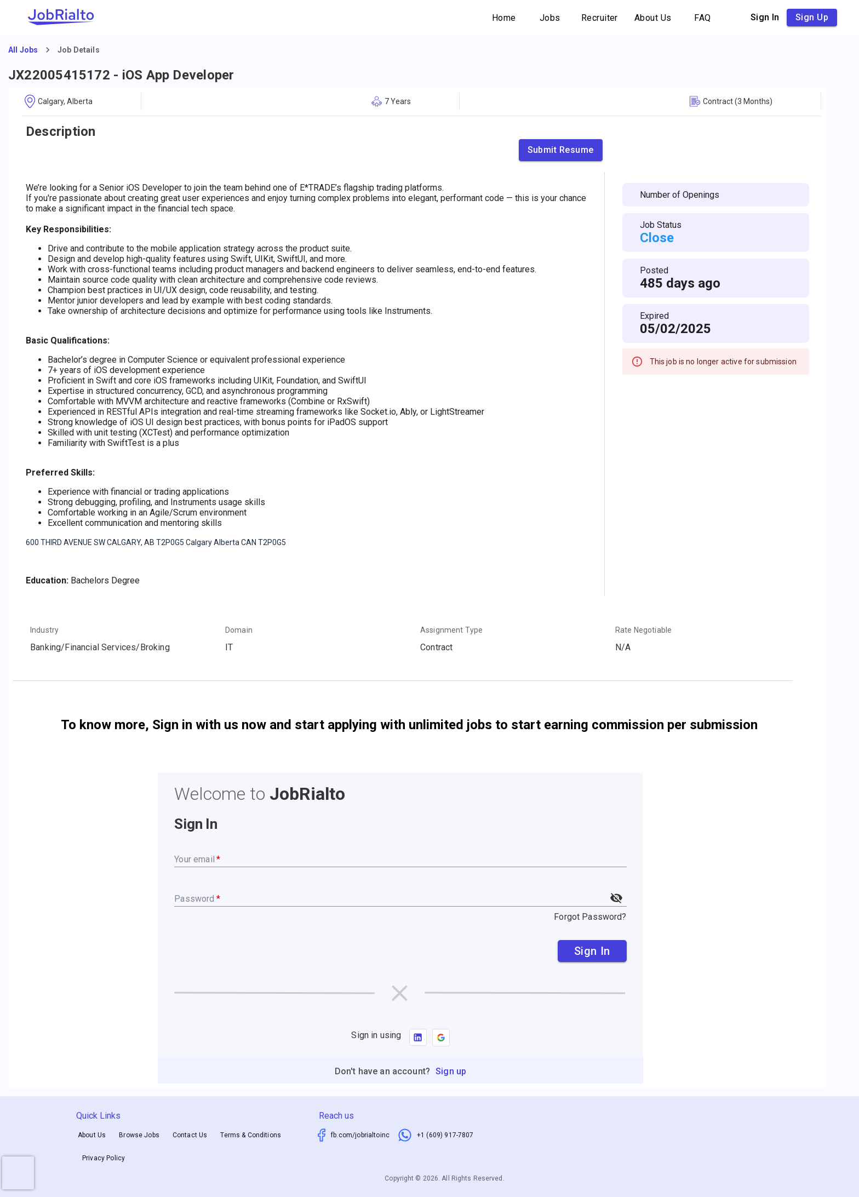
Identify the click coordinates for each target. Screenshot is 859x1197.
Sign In (592, 951)
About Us (653, 17)
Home (504, 17)
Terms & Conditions (250, 1135)
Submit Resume (561, 150)
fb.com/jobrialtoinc (360, 1135)
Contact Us (190, 1135)
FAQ (702, 17)
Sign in (765, 17)
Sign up (812, 17)
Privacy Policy (103, 1158)
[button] (441, 1037)
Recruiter (600, 17)
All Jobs (23, 49)
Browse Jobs (139, 1135)
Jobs (550, 17)
